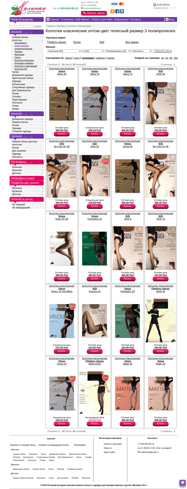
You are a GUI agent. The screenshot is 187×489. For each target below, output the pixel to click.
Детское (17, 136)
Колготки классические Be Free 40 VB (61, 144)
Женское (17, 167)
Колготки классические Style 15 (160, 216)
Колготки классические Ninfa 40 (160, 289)
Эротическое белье (23, 78)
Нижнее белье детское (24, 141)
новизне (100, 58)
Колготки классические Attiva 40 (61, 71)
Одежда (16, 81)
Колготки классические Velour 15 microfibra (61, 289)
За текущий (18, 204)
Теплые (18, 51)
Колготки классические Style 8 (127, 216)
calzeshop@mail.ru (92, 8)
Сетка (17, 57)
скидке (110, 58)
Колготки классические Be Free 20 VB (160, 144)
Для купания (19, 150)
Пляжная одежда (21, 131)
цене (77, 58)
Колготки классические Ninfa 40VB (94, 361)
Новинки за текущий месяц (23, 445)
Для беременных (21, 90)
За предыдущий (21, 207)
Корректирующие (23, 48)
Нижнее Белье (20, 37)
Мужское (17, 170)
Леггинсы (17, 102)
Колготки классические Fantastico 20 (127, 289)
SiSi (101, 42)
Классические (22, 46)
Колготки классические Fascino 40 (94, 289)
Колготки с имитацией (26, 66)
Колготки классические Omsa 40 (127, 144)
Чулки (15, 72)
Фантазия (19, 54)
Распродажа (80, 445)
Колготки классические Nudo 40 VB (61, 216)
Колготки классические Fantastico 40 (94, 216)
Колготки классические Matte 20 (160, 361)
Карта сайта (109, 452)
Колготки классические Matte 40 (127, 361)
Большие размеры (24, 63)
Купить (61, 133)
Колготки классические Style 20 (94, 144)
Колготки (17, 40)
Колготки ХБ (21, 69)
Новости (108, 448)
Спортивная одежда (23, 87)
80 (170, 58)
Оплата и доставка (113, 444)
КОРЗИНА (163, 4)
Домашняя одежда (22, 75)
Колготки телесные (24, 60)
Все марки (132, 42)
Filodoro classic (56, 42)
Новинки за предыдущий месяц (53, 445)
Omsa (77, 42)
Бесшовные (21, 43)
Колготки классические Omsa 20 (61, 361)
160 (176, 58)
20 (162, 58)
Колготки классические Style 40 (160, 71)
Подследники (19, 99)
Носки (15, 93)
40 (166, 58)
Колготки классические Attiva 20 (94, 71)
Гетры (15, 105)
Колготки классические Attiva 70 (127, 71)
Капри (15, 108)
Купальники (18, 84)
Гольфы (16, 96)
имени (68, 58)
